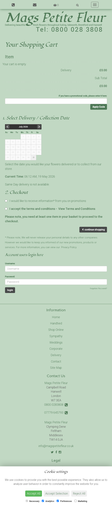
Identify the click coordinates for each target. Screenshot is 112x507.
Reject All (79, 493)
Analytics (48, 501)
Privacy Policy (69, 247)
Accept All (33, 493)
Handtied (56, 323)
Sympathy (56, 336)
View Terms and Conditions (76, 208)
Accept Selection (56, 493)
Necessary (32, 501)
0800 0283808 (56, 404)
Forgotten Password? (98, 288)
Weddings (56, 342)
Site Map (56, 367)
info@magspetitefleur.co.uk (56, 446)
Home (56, 317)
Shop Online (56, 329)
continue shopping (93, 229)
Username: (10, 263)
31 (34, 157)
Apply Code (98, 106)
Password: (10, 277)
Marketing (80, 501)
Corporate (56, 348)
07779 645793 (56, 412)
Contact (56, 361)
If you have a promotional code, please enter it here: (83, 96)
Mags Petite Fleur (56, 383)
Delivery (56, 355)
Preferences (64, 501)
